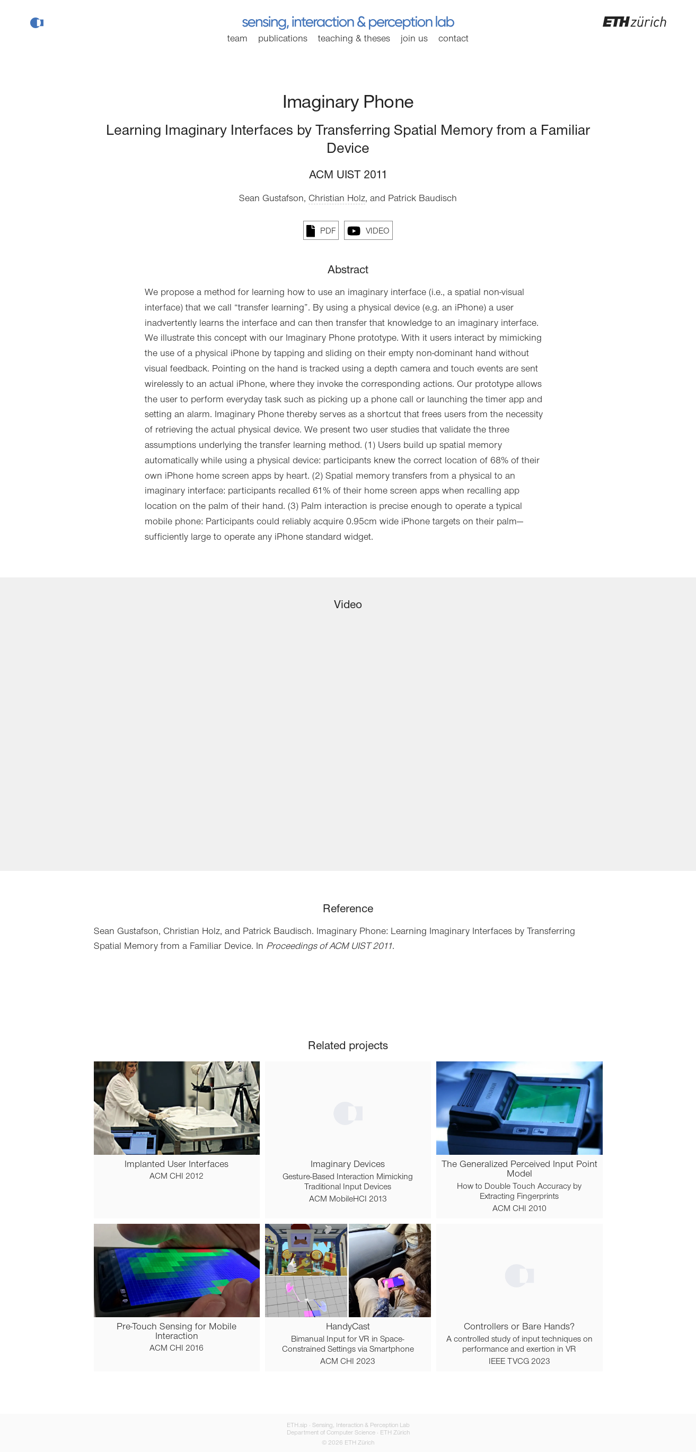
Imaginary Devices (348, 1165)
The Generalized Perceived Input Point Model (519, 1169)
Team (237, 39)
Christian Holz (337, 199)
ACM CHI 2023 (347, 1362)
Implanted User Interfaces (176, 1165)
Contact (453, 39)
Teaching (354, 39)
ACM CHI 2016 (176, 1348)
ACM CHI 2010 (519, 1209)
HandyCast (348, 1327)
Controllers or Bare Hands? (519, 1327)
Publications (282, 39)
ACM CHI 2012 (176, 1176)
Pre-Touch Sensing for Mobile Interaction (176, 1332)
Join (414, 39)
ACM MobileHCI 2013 (348, 1199)
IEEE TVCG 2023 (519, 1362)
